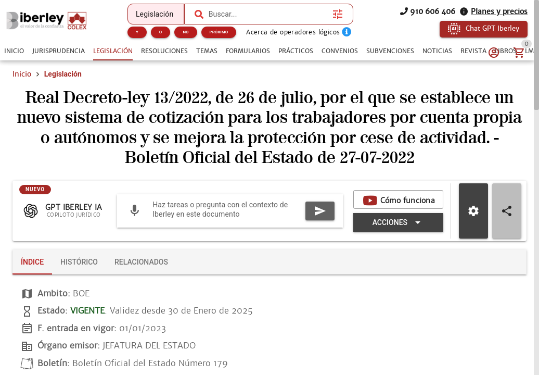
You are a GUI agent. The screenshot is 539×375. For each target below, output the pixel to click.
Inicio (21, 74)
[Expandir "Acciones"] (398, 222)
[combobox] (268, 14)
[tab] (14, 51)
